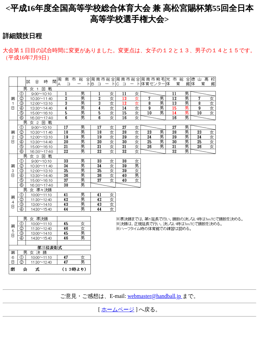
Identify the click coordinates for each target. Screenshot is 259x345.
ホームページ (117, 309)
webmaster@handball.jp (154, 296)
